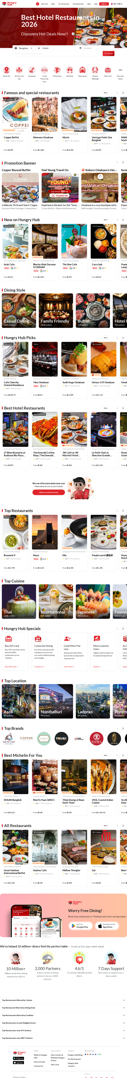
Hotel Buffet (79, 449)
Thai (64, 261)
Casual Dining (21, 261)
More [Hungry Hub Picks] (105, 338)
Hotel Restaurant (51, 449)
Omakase (46, 134)
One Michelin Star (47, 261)
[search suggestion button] (37, 4)
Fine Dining (73, 134)
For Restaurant (63, 4)
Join (95, 4)
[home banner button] (73, 33)
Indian (94, 261)
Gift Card (44, 4)
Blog (53, 4)
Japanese (36, 134)
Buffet (18, 134)
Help (89, 4)
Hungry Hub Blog (75, 1055)
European (95, 134)
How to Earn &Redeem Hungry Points (58, 1057)
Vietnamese (67, 796)
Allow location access (48, 492)
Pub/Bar (75, 866)
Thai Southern (9, 261)
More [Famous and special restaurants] (105, 93)
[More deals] (120, 74)
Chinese (95, 551)
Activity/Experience (106, 449)
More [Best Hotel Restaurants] (105, 408)
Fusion (65, 134)
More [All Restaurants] (105, 826)
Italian (123, 449)
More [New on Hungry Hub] (105, 220)
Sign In (104, 4)
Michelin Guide (104, 796)
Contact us (38, 1066)
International (9, 134)
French (36, 261)
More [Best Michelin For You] (105, 755)
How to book (39, 1062)
